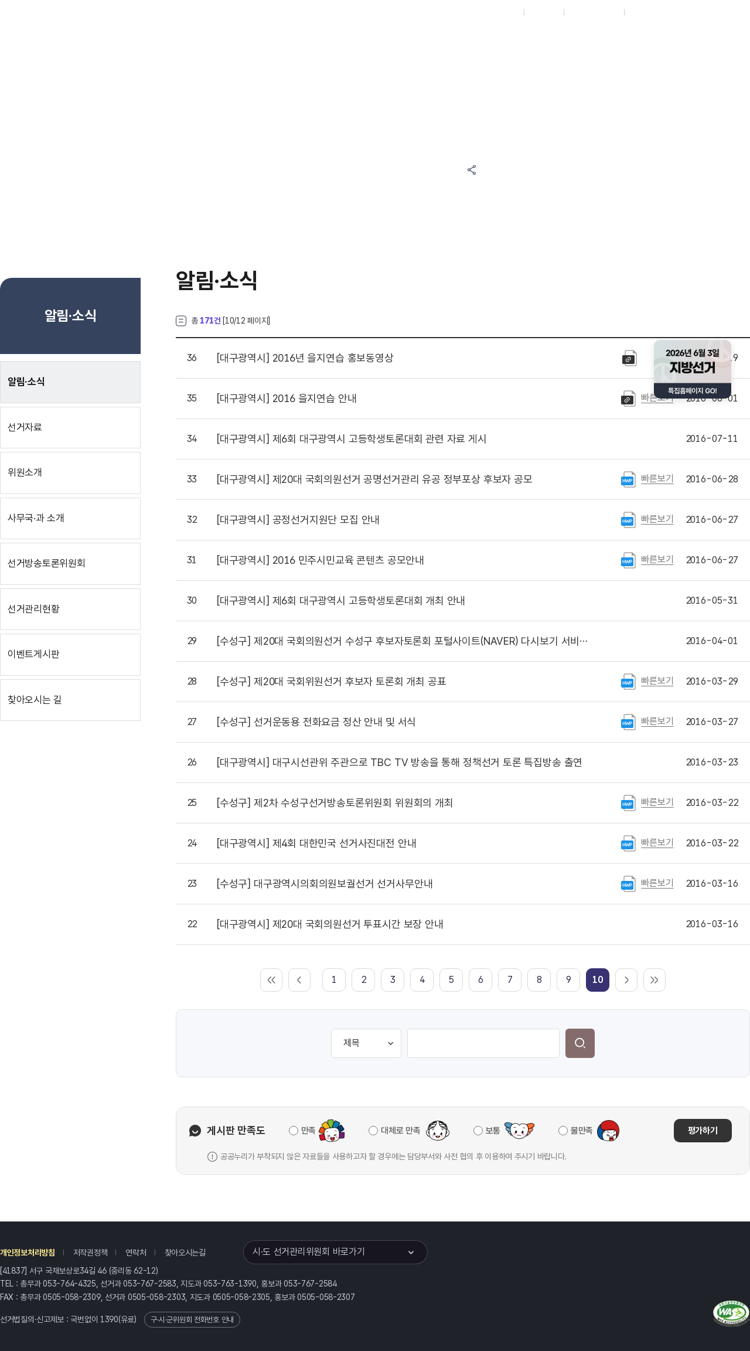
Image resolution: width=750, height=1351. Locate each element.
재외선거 (543, 12)
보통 (493, 1130)
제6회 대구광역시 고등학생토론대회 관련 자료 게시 (352, 439)
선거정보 (356, 42)
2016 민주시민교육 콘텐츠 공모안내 (320, 560)
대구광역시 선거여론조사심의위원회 (548, 86)
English (643, 12)
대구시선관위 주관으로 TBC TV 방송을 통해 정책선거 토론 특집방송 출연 (399, 762)
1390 (109, 1319)
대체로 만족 (400, 1130)
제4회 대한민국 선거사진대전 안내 (316, 843)
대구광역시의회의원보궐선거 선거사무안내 (324, 884)
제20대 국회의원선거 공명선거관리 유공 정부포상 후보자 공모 (375, 479)
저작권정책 (90, 1252)
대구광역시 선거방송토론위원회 (547, 42)
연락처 (135, 1252)
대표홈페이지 (497, 12)
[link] (597, 979)
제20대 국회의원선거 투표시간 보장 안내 (330, 924)
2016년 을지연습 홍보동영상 (305, 358)
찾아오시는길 (185, 1252)
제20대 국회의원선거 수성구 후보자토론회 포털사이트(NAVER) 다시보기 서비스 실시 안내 (404, 641)
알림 (410, 42)
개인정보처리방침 (27, 1252)
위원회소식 (298, 42)
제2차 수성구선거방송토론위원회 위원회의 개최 (335, 803)
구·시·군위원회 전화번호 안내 (192, 1319)
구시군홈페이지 (594, 12)
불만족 (582, 1130)
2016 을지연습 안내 (286, 398)
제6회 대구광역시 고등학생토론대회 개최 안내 (341, 600)
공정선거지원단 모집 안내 (298, 520)
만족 (308, 1130)
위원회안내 (463, 42)
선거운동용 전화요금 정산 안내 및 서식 (316, 722)
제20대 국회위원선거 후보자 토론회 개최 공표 (331, 681)
